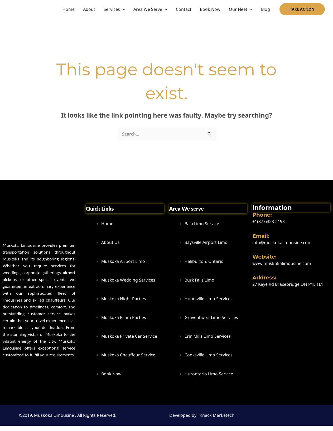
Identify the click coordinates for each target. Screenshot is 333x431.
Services (114, 9)
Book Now (210, 9)
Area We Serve (150, 9)
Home (68, 9)
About (89, 9)
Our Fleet (241, 9)
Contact (183, 9)
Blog (265, 9)
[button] (122, 9)
